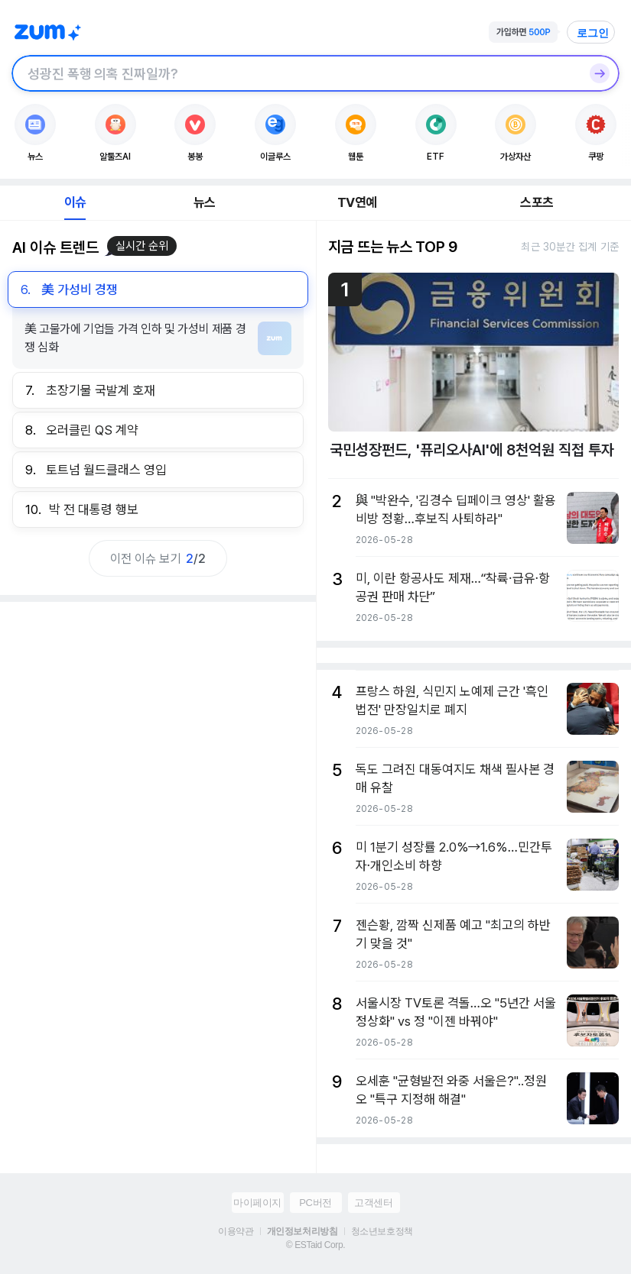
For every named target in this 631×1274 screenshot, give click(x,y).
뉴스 (204, 202)
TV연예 (356, 202)
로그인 (593, 33)
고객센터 (373, 1202)
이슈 (75, 202)
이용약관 (235, 1231)
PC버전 (315, 1202)
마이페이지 (257, 1202)
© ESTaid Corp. (315, 1245)
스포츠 (536, 202)
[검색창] (296, 73)
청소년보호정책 (382, 1231)
